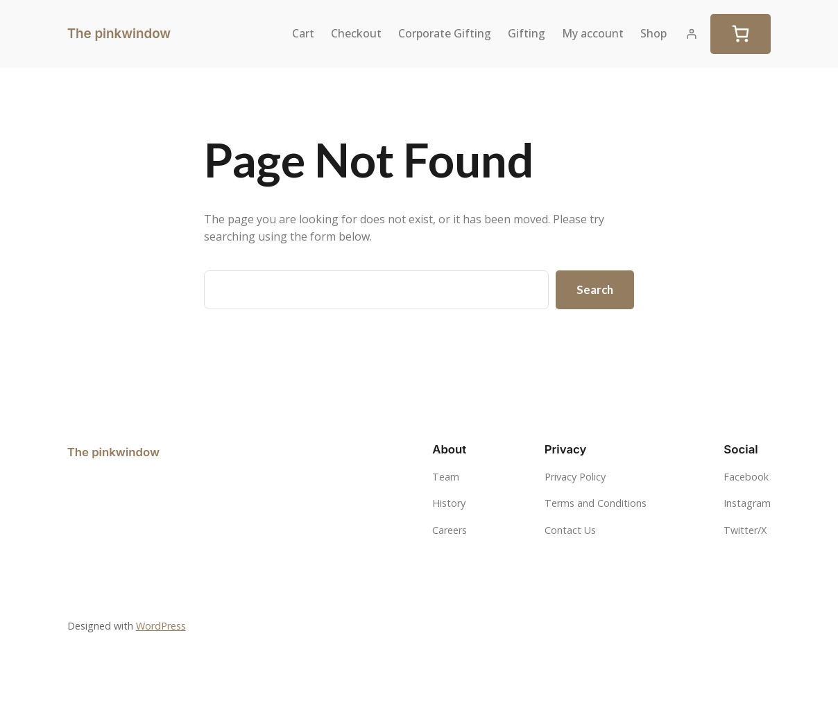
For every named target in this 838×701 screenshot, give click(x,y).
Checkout (356, 33)
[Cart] (740, 34)
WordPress (161, 625)
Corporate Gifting (444, 33)
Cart (303, 33)
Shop (653, 33)
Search (594, 289)
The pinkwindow (119, 34)
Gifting (526, 33)
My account (593, 33)
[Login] (691, 34)
